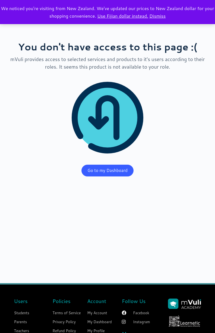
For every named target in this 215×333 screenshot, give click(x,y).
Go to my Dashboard (107, 170)
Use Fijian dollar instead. (122, 16)
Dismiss (157, 16)
